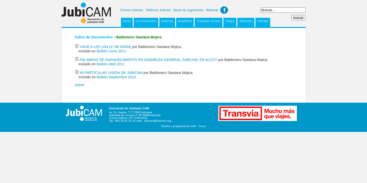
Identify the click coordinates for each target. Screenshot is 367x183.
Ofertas (262, 21)
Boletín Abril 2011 (111, 64)
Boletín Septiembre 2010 (116, 77)
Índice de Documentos (94, 37)
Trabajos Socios (208, 21)
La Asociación (146, 21)
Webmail (212, 10)
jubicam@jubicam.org (157, 120)
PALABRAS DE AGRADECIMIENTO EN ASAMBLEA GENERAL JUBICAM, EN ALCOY (148, 60)
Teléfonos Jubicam (158, 10)
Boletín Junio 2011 (111, 51)
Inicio (127, 21)
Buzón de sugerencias (188, 10)
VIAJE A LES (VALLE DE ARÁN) (105, 47)
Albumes (245, 21)
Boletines (185, 21)
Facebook (224, 10)
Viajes (229, 21)
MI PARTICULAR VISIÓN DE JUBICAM (111, 73)
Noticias (167, 21)
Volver (80, 85)
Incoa (202, 126)
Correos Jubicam (131, 10)
